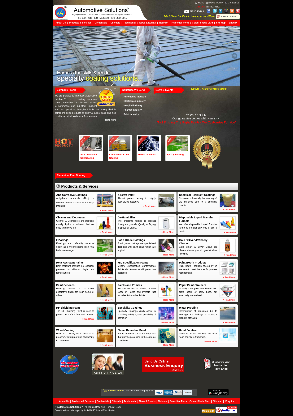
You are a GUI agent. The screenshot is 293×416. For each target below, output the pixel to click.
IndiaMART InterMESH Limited (99, 410)
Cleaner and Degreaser (70, 217)
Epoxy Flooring (175, 154)
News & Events (147, 22)
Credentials (101, 22)
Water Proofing (188, 307)
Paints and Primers (130, 285)
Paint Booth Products (192, 262)
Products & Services (80, 22)
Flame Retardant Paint (132, 330)
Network (163, 22)
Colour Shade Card (202, 22)
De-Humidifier (126, 217)
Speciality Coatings (130, 307)
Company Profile (66, 89)
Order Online (228, 16)
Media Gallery (216, 2)
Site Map (220, 22)
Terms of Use (113, 407)
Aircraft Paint (126, 194)
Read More (110, 120)
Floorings (62, 240)
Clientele (115, 22)
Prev (58, 56)
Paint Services (65, 285)
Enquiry (233, 22)
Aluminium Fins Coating (71, 175)
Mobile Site (208, 411)
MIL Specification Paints (133, 262)
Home (201, 2)
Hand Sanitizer (188, 330)
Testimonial (129, 22)
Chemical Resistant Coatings (197, 194)
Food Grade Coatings (131, 240)
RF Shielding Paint (68, 307)
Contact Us (233, 2)
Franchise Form (180, 22)
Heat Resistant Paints (70, 262)
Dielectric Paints (147, 154)
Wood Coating (65, 330)
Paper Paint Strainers (192, 285)
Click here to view (221, 362)
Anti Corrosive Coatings (71, 194)
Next (234, 56)
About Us (61, 22)
